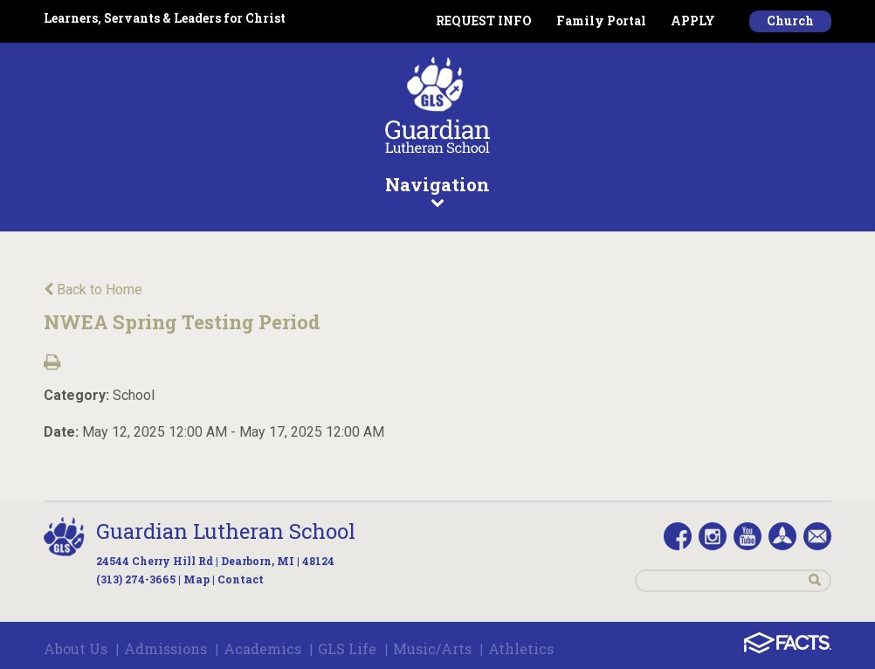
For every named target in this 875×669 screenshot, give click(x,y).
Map (196, 579)
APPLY (693, 20)
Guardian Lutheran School (225, 531)
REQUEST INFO (484, 20)
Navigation (437, 190)
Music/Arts (432, 648)
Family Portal (601, 20)
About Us (75, 648)
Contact (240, 579)
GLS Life (347, 648)
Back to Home (93, 289)
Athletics (521, 648)
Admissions (165, 648)
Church (790, 20)
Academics (262, 648)
